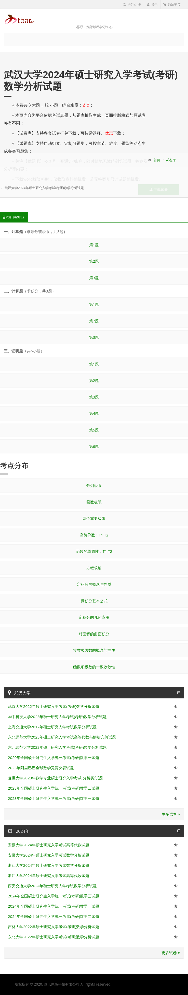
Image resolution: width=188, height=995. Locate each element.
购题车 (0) (172, 4)
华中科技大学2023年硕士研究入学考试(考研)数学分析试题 (57, 716)
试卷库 (171, 160)
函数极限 (94, 502)
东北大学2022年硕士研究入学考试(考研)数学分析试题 (53, 936)
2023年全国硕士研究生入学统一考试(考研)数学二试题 (53, 788)
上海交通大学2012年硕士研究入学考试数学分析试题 (52, 726)
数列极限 (94, 485)
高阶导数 (87, 534)
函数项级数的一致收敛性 (94, 666)
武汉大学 (19, 693)
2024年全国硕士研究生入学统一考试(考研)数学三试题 (53, 895)
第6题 (94, 446)
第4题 (94, 413)
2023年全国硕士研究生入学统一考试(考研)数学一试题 (53, 798)
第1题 (94, 244)
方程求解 (94, 567)
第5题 (94, 429)
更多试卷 (171, 814)
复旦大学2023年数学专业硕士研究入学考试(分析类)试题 (55, 777)
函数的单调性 (87, 551)
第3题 (94, 277)
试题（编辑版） (14, 217)
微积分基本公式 (94, 600)
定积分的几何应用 (94, 617)
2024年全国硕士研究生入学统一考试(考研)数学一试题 (53, 906)
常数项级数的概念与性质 (94, 650)
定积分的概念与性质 (94, 584)
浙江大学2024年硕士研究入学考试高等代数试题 (48, 875)
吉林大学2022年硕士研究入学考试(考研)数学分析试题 (53, 926)
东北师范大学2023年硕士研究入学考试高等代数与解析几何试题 (62, 737)
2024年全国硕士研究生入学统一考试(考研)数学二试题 (53, 916)
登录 (152, 4)
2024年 (18, 831)
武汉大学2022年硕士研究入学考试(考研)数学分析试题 (53, 706)
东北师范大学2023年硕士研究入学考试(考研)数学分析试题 (57, 747)
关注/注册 (132, 4)
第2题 (94, 261)
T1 (101, 534)
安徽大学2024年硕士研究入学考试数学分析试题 (48, 855)
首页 (157, 160)
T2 (106, 534)
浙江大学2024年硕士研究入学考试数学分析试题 (48, 865)
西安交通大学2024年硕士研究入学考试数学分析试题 (52, 885)
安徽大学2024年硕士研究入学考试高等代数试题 (48, 844)
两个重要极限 (94, 518)
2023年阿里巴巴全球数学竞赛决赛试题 (41, 767)
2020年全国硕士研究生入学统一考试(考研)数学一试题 (53, 757)
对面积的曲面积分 (94, 633)
